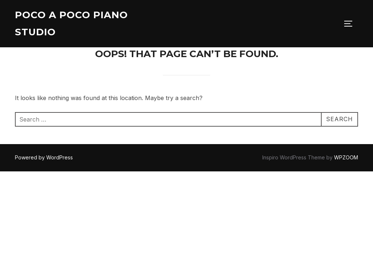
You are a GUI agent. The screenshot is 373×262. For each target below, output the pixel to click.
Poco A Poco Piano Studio (71, 23)
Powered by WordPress (44, 157)
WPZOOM (346, 157)
